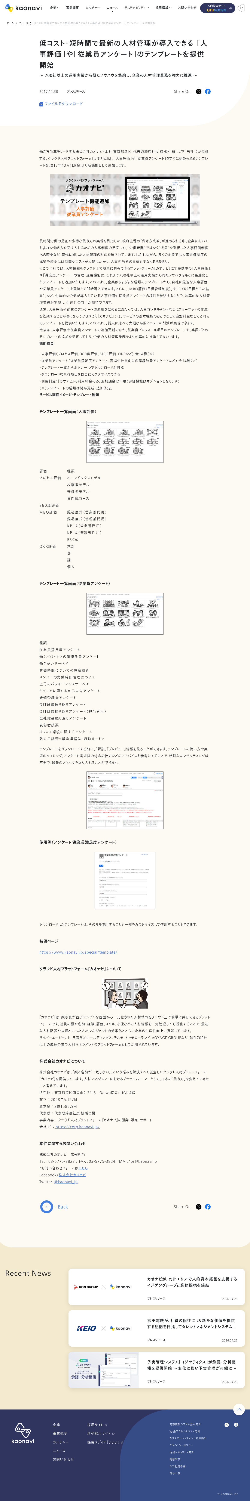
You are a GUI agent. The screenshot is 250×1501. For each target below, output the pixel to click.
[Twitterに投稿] (198, 1207)
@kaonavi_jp (66, 1182)
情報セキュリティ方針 (182, 1452)
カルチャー (93, 7)
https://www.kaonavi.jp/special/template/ (78, 952)
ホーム (10, 23)
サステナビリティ (135, 7)
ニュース (112, 7)
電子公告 (175, 1473)
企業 (53, 7)
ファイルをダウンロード (64, 104)
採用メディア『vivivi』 (105, 1442)
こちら (83, 1168)
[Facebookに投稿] (208, 91)
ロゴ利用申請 (178, 1466)
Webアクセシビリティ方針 (185, 1431)
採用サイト (97, 1425)
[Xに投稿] (198, 91)
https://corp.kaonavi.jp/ (77, 1127)
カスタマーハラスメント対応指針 (188, 1438)
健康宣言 (175, 1459)
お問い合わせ (187, 7)
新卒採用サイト (101, 1433)
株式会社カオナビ (72, 1175)
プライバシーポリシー (181, 1445)
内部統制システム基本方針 (185, 1424)
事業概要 (72, 7)
